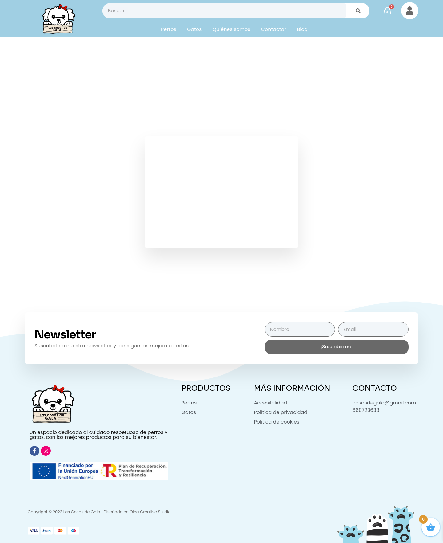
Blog (302, 29)
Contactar (273, 29)
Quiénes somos (231, 29)
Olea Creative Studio (150, 512)
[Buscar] (357, 10)
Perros (168, 29)
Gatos (194, 29)
